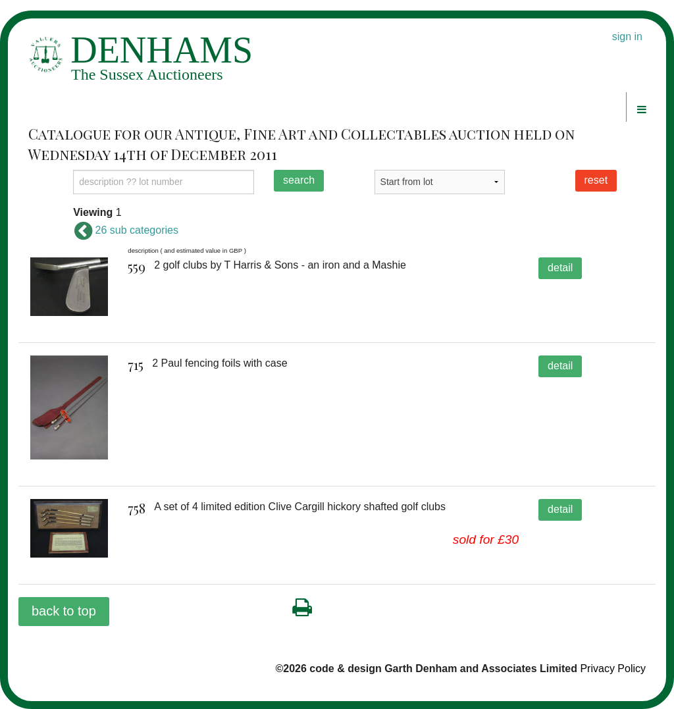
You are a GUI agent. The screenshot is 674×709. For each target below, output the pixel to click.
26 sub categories (125, 230)
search (299, 180)
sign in (627, 36)
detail (560, 267)
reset (596, 180)
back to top (64, 611)
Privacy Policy (613, 668)
